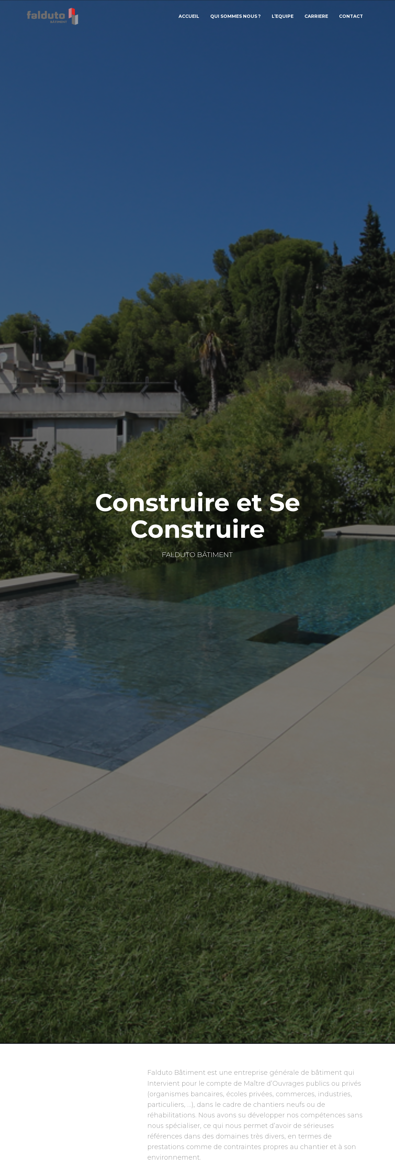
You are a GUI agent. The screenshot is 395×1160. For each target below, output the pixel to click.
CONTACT (351, 18)
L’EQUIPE (283, 18)
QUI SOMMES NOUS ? (235, 18)
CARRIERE (316, 18)
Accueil (189, 18)
